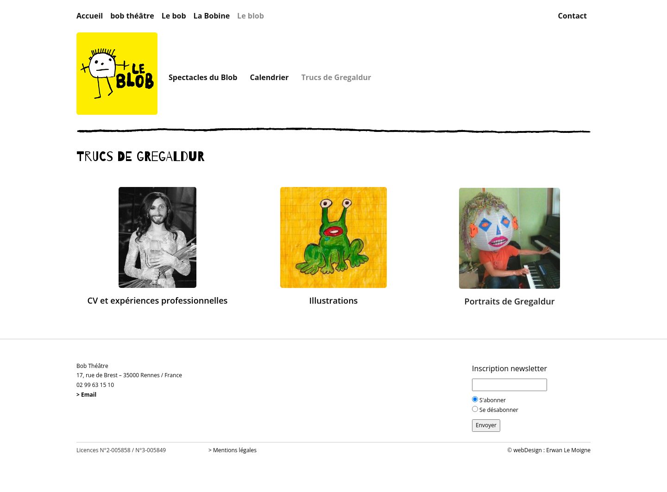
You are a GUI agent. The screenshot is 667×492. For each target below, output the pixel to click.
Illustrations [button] (333, 300)
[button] (157, 236)
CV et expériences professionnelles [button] (158, 300)
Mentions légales (235, 450)
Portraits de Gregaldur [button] (510, 302)
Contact (572, 16)
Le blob (250, 16)
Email (88, 395)
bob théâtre (132, 16)
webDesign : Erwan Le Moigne (552, 450)
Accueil (89, 16)
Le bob (174, 16)
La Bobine (212, 16)
